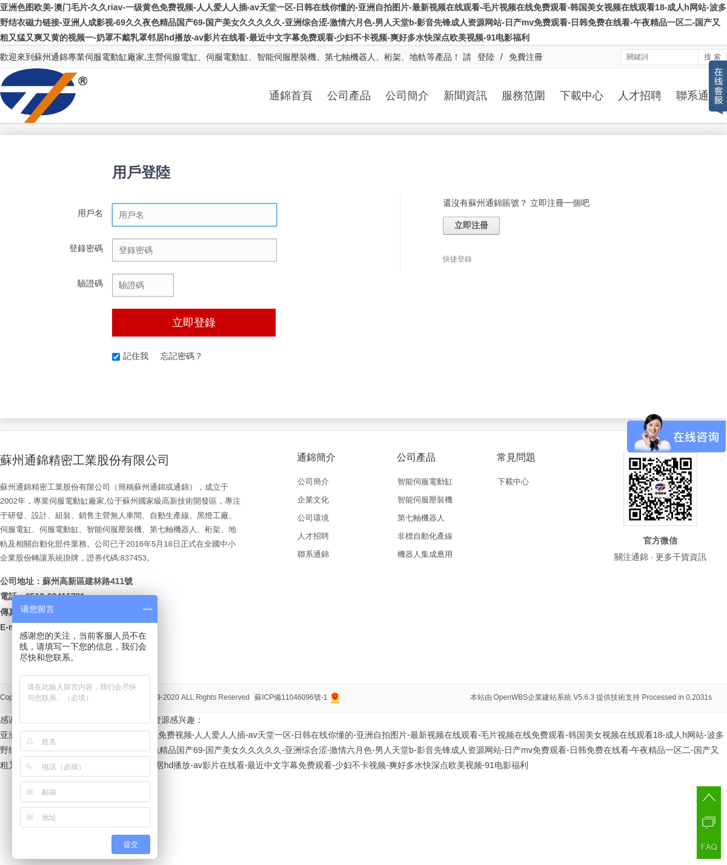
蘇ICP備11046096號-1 (290, 697)
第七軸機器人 (421, 517)
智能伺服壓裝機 (425, 499)
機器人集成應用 (425, 554)
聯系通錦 (698, 96)
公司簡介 (407, 96)
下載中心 (581, 96)
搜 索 (712, 57)
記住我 (130, 356)
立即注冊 (471, 225)
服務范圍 (523, 96)
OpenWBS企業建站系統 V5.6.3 (544, 697)
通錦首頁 (291, 96)
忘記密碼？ (182, 356)
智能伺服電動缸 (425, 481)
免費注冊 (526, 57)
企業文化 (313, 499)
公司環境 (313, 517)
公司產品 (349, 96)
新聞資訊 (465, 96)
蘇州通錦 (51, 57)
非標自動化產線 (425, 536)
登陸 (485, 57)
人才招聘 (640, 96)
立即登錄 (194, 323)
